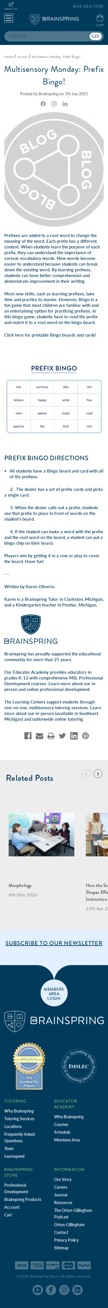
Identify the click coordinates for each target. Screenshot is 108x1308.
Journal (60, 1194)
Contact (61, 1232)
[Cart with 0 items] (100, 21)
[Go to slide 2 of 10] (98, 773)
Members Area (67, 1139)
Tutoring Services (19, 1118)
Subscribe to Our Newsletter (54, 943)
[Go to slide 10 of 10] (86, 773)
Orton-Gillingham (69, 1224)
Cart (8, 1214)
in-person (44, 713)
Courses (61, 1124)
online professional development (58, 689)
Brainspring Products (22, 1199)
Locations (13, 1126)
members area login (54, 993)
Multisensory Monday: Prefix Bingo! (54, 75)
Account (12, 1207)
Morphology (20, 885)
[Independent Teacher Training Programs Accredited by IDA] (29, 1065)
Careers (60, 1187)
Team (9, 1148)
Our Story (62, 1179)
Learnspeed (14, 1156)
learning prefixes (74, 269)
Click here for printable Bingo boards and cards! (50, 334)
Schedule (62, 1132)
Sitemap (61, 1247)
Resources (63, 1202)
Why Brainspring (19, 1111)
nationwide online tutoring (57, 719)
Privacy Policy (66, 1240)
